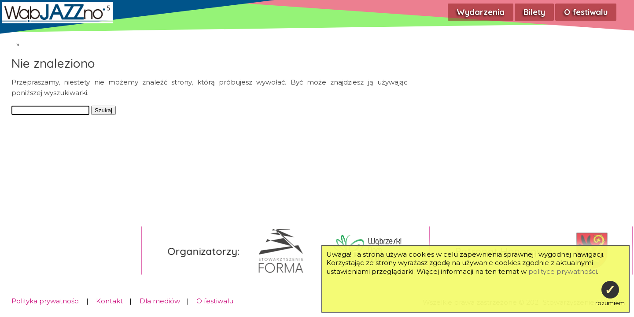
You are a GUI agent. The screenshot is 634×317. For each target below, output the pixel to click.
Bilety (534, 12)
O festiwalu (586, 12)
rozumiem (610, 293)
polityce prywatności (562, 271)
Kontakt (109, 301)
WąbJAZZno (7, 42)
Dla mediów (160, 301)
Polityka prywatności (45, 301)
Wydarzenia (481, 12)
